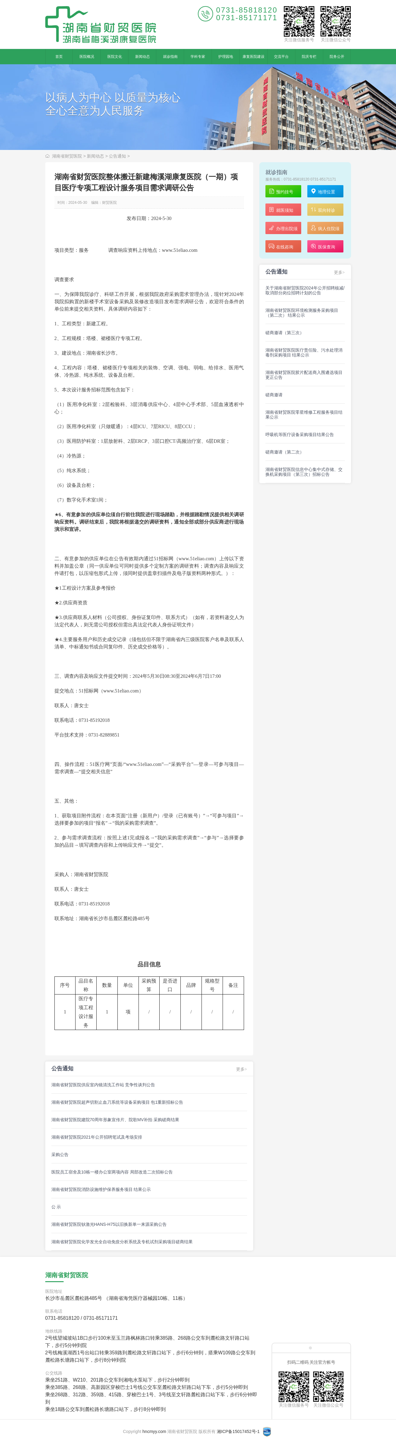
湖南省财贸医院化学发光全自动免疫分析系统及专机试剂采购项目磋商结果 (122, 1241)
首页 (59, 56)
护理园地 (225, 56)
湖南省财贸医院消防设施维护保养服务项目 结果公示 (101, 1189)
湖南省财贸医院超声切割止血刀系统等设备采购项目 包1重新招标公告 (117, 1102)
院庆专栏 (309, 56)
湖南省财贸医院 (67, 156)
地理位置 (322, 191)
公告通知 (117, 156)
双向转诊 (322, 210)
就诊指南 (170, 56)
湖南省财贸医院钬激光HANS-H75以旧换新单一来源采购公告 (109, 1224)
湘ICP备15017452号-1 (238, 1431)
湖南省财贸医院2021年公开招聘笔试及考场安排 (96, 1137)
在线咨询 (280, 246)
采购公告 (59, 1154)
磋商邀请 (274, 394)
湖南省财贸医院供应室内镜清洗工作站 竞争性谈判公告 (103, 1084)
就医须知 (280, 210)
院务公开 (337, 56)
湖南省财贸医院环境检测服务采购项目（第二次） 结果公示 (301, 313)
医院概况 (87, 56)
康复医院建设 (253, 56)
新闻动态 (142, 56)
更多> (241, 1069)
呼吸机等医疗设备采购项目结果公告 (299, 434)
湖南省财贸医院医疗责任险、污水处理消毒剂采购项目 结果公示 (303, 352)
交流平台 (281, 56)
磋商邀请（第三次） (284, 332)
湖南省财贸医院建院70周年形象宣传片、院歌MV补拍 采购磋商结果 (115, 1119)
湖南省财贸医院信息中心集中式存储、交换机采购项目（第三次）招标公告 (303, 472)
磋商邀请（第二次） (284, 452)
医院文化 (114, 56)
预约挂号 (280, 191)
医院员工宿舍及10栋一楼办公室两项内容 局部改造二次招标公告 (112, 1172)
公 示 (56, 1206)
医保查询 (322, 246)
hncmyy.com (154, 1431)
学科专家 (198, 56)
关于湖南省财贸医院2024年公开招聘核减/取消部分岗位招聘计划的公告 (305, 290)
